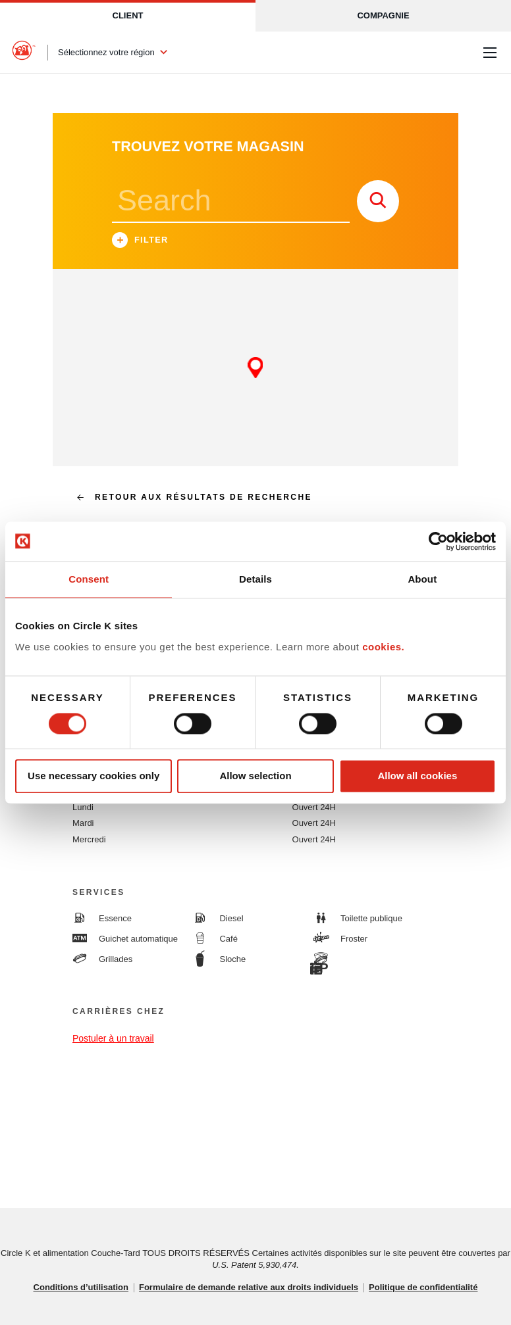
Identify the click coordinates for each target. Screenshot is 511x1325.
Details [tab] (255, 579)
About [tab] (422, 579)
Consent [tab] (88, 579)
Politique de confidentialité (423, 1287)
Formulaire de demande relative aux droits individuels (248, 1287)
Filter (140, 241)
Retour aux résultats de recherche (189, 497)
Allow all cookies (417, 776)
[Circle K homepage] (24, 52)
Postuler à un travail (113, 1038)
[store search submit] (378, 201)
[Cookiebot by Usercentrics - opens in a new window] (438, 541)
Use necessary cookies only (93, 776)
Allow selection (255, 776)
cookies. (383, 646)
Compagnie (383, 15)
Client (128, 15)
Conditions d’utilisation (81, 1287)
